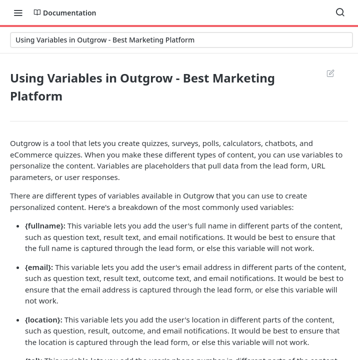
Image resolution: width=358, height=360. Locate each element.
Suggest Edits (330, 73)
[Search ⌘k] (340, 12)
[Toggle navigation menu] (18, 12)
